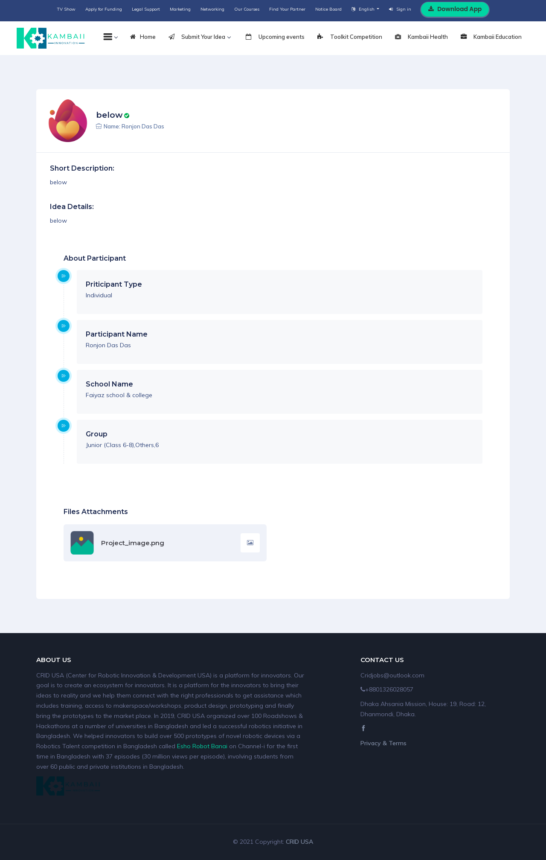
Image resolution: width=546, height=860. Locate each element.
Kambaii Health (421, 37)
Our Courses (246, 9)
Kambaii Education (491, 37)
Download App (455, 9)
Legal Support (146, 9)
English (363, 9)
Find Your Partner (287, 9)
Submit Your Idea (199, 37)
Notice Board (328, 9)
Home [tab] (143, 37)
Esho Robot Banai (202, 746)
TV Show (66, 9)
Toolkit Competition (349, 37)
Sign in (400, 9)
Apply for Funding (103, 9)
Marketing (180, 9)
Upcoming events (275, 37)
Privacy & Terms (383, 743)
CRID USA (299, 841)
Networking (212, 9)
